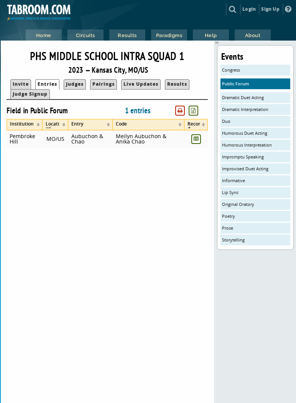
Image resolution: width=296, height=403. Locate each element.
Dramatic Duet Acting (243, 97)
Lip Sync (230, 192)
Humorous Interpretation (247, 145)
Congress (231, 70)
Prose (227, 228)
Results (177, 84)
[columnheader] (25, 125)
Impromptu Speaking (243, 157)
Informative (233, 180)
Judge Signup (30, 94)
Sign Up (270, 9)
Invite (21, 84)
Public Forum (235, 83)
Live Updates (140, 84)
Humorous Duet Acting (244, 133)
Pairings (103, 84)
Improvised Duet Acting (245, 168)
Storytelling (233, 240)
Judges (75, 84)
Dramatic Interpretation (245, 109)
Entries (47, 84)
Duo (226, 121)
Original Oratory (238, 204)
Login (249, 9)
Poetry (228, 216)
